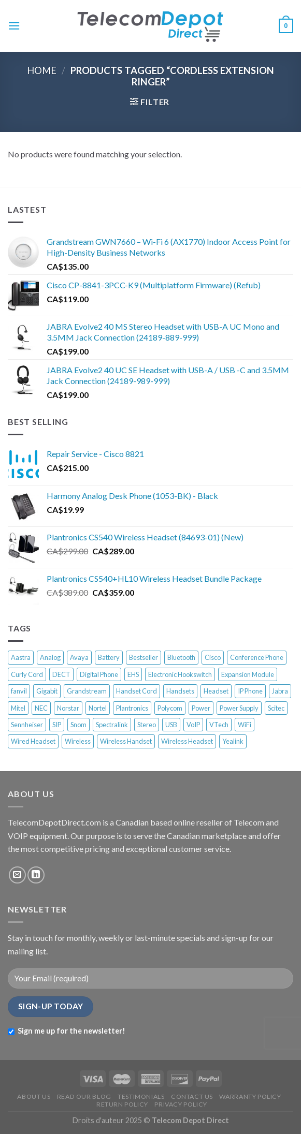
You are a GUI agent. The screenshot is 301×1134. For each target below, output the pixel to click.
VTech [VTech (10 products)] (218, 724)
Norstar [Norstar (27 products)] (68, 708)
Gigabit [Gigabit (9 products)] (47, 691)
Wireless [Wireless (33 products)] (78, 741)
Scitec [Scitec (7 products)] (276, 708)
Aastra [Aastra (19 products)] (21, 657)
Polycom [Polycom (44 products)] (169, 708)
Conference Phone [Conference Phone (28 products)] (256, 657)
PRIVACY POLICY (180, 1104)
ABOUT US (33, 1096)
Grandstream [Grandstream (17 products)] (87, 691)
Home (41, 70)
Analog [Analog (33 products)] (50, 657)
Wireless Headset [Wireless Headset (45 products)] (187, 741)
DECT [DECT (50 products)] (61, 674)
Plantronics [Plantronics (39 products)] (132, 708)
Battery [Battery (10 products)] (109, 657)
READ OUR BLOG (84, 1096)
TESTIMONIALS (141, 1096)
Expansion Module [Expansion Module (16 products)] (247, 674)
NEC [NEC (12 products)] (41, 708)
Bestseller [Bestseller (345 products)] (143, 657)
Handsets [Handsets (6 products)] (180, 691)
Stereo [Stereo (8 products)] (146, 724)
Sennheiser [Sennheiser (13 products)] (27, 724)
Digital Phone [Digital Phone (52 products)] (99, 674)
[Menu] (14, 25)
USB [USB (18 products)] (171, 724)
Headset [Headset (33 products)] (216, 691)
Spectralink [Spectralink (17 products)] (112, 724)
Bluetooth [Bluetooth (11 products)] (181, 657)
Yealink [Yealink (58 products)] (232, 741)
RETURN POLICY (122, 1104)
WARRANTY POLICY (250, 1096)
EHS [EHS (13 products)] (133, 674)
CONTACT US (192, 1096)
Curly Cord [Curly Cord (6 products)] (27, 674)
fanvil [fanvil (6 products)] (19, 691)
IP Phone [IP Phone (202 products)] (250, 691)
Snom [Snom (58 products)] (78, 724)
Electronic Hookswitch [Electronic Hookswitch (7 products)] (180, 674)
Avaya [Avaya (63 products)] (79, 657)
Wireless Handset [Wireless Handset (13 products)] (126, 741)
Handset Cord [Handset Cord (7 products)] (136, 691)
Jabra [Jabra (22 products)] (280, 691)
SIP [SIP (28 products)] (56, 724)
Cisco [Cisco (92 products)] (213, 657)
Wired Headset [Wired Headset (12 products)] (33, 741)
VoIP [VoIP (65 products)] (193, 724)
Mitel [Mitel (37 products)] (18, 708)
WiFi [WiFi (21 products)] (244, 724)
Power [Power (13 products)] (201, 708)
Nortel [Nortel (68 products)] (98, 708)
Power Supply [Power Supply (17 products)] (239, 708)
